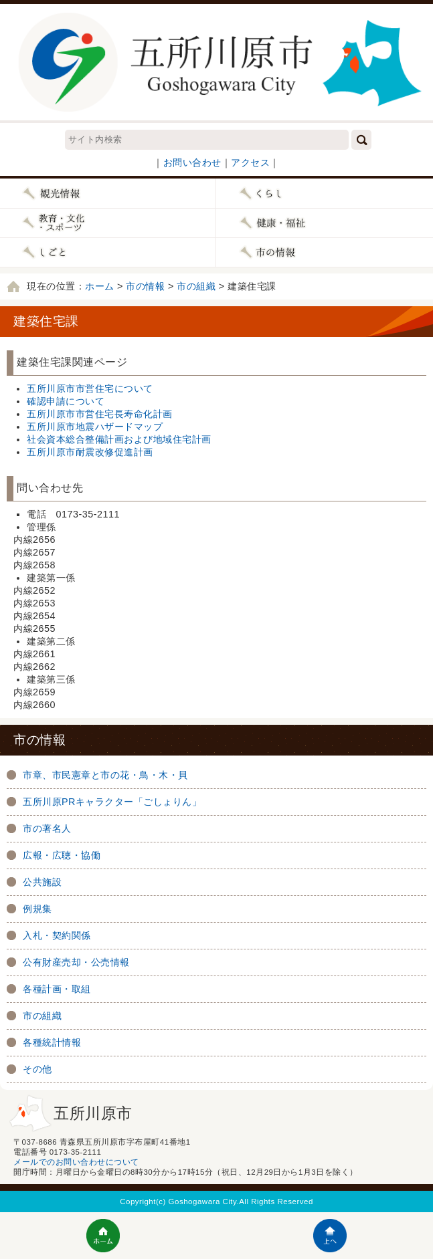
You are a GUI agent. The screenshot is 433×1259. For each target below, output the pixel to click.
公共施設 (42, 882)
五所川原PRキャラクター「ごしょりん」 (112, 801)
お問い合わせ (192, 162)
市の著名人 (47, 828)
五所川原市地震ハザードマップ (95, 426)
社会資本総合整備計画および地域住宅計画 (119, 439)
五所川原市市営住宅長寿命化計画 (100, 414)
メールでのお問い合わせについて (76, 1162)
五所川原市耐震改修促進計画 (90, 452)
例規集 (37, 908)
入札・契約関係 (57, 935)
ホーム (99, 286)
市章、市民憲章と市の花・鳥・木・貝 (105, 775)
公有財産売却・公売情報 (76, 962)
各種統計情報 (52, 1042)
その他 (37, 1069)
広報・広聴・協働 (61, 855)
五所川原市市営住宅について (90, 388)
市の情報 (145, 286)
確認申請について (65, 401)
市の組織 (196, 286)
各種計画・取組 (57, 989)
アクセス (250, 162)
